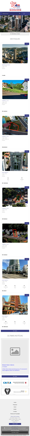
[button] (25, 30)
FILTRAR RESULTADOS (15, 34)
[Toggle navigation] (24, 13)
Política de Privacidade (15, 430)
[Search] (11, 13)
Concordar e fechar (15, 432)
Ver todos (15, 330)
